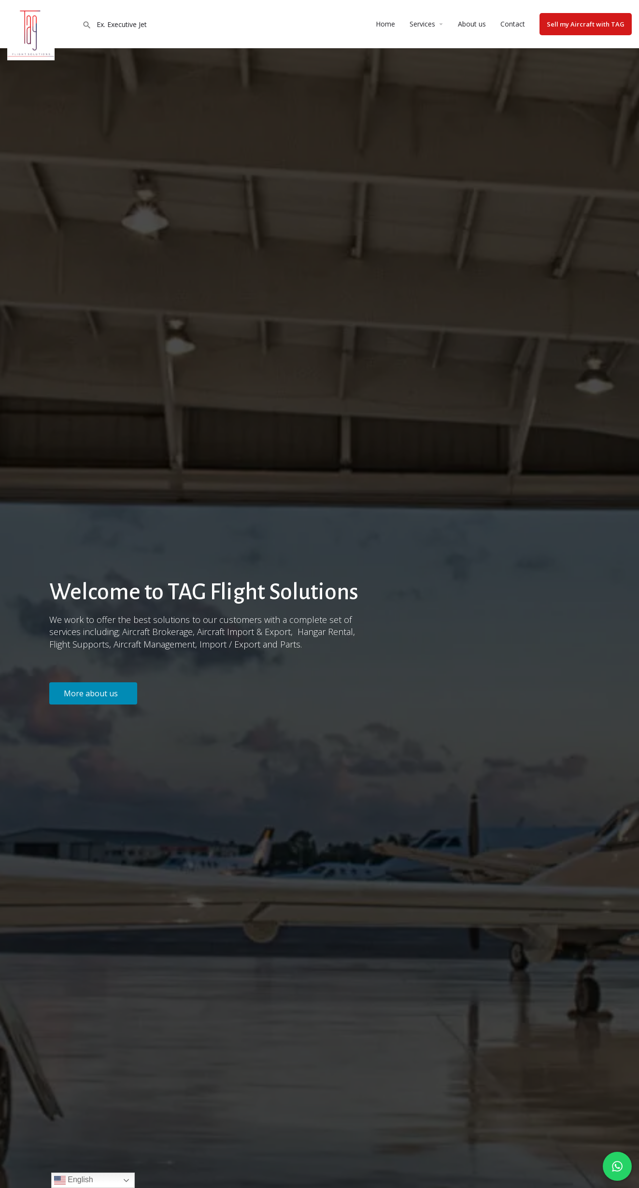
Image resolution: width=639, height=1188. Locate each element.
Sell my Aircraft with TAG (586, 24)
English (73, 1180)
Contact (512, 23)
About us (472, 23)
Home (385, 23)
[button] (93, 693)
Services (422, 23)
